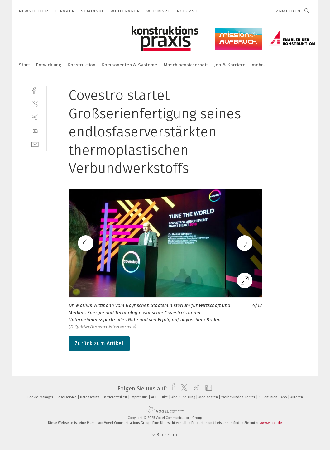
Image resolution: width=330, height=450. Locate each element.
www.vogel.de (271, 423)
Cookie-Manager (40, 397)
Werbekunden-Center (238, 397)
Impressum (140, 397)
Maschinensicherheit (186, 65)
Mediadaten (208, 397)
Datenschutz (90, 397)
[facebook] (35, 90)
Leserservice (67, 397)
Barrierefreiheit (115, 397)
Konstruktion (81, 65)
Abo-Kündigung (183, 397)
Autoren (296, 397)
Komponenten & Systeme (129, 65)
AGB (154, 397)
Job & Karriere (230, 65)
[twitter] (35, 104)
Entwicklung (48, 65)
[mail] (35, 144)
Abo (284, 397)
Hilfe (165, 397)
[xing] (35, 117)
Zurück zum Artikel (99, 343)
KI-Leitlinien (268, 397)
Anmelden (288, 11)
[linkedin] (35, 130)
